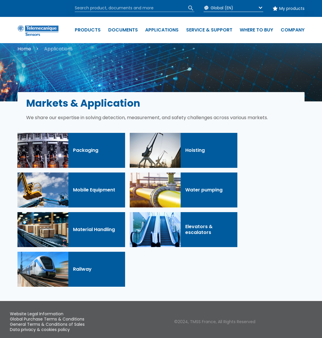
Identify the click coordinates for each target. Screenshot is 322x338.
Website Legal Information (36, 314)
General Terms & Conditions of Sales (47, 324)
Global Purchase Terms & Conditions (47, 319)
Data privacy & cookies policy (40, 329)
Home (24, 48)
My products (292, 8)
